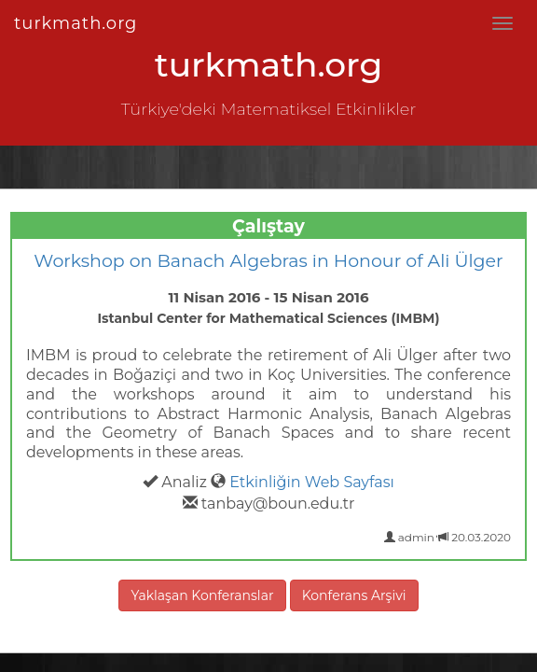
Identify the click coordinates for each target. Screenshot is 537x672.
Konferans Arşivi (354, 595)
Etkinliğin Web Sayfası (311, 482)
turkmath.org (75, 23)
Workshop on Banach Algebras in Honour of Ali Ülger (268, 261)
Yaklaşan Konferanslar (202, 595)
